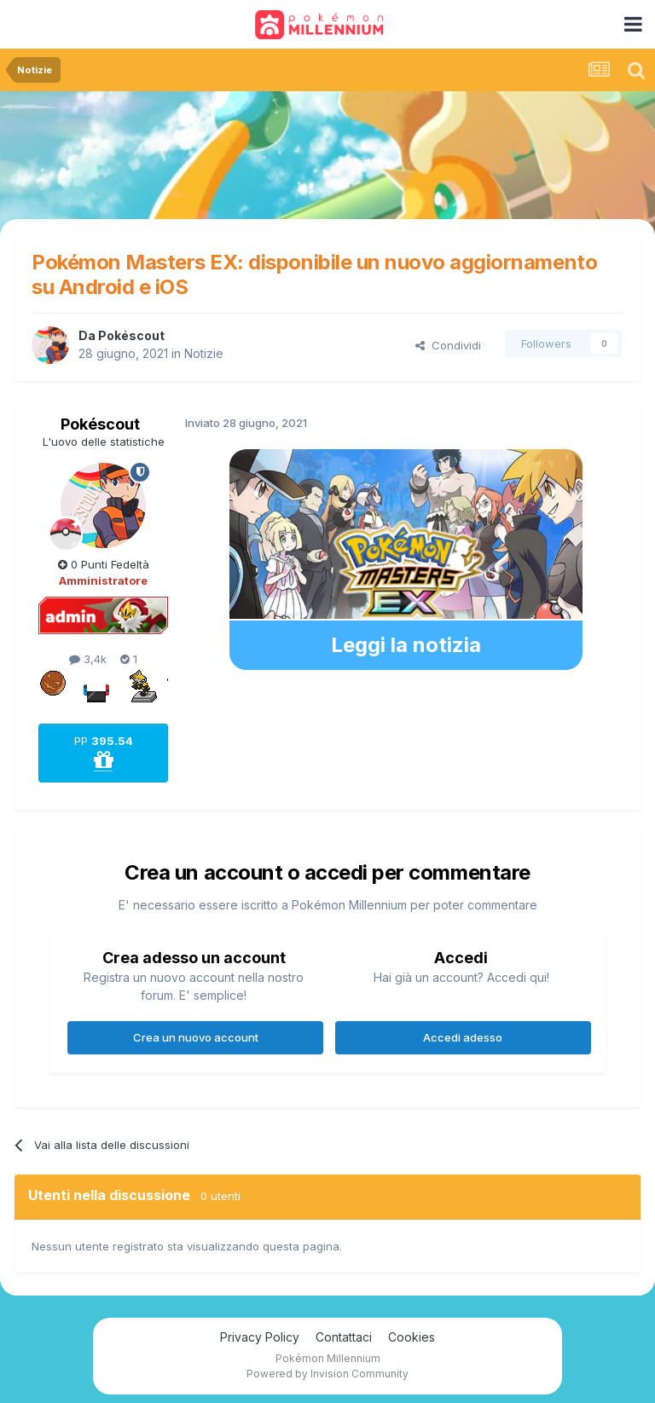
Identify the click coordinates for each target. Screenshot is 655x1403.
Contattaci (344, 1337)
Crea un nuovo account (195, 1037)
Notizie (203, 353)
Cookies (411, 1337)
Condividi (448, 345)
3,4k (88, 659)
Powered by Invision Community (327, 1373)
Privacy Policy (259, 1337)
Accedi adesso (462, 1037)
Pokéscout (131, 335)
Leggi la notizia (406, 644)
